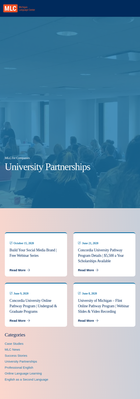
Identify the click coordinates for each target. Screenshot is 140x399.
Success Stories (16, 355)
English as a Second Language (26, 379)
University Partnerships (21, 361)
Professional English (19, 367)
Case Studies (14, 343)
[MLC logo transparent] (19, 8)
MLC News (12, 349)
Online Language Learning (23, 373)
